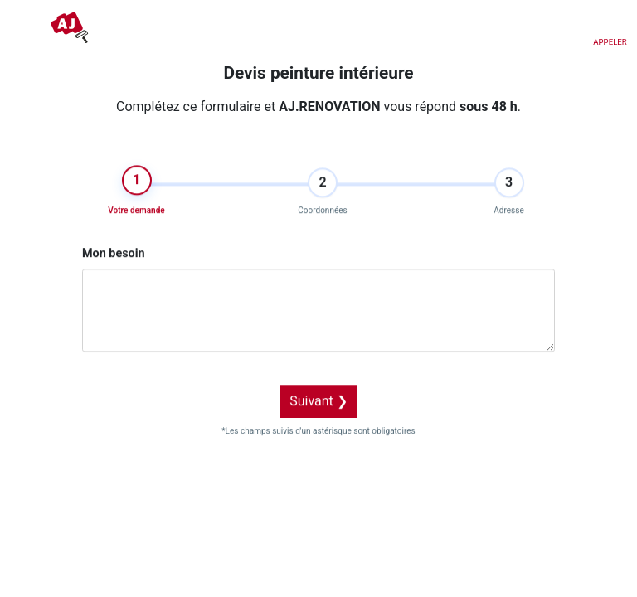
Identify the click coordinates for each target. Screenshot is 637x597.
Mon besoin (113, 247)
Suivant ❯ (318, 394)
